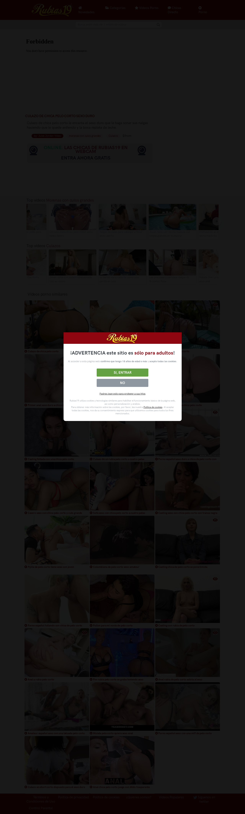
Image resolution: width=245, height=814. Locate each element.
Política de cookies (153, 407)
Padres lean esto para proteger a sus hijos (122, 393)
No (122, 383)
